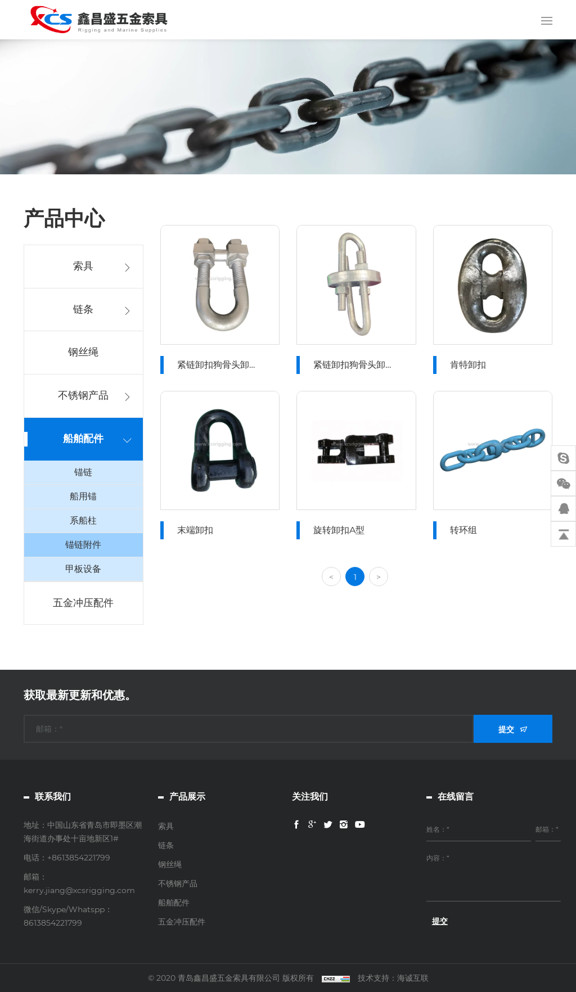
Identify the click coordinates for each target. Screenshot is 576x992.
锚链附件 (83, 544)
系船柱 (82, 520)
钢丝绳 (83, 352)
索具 (83, 266)
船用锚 (82, 496)
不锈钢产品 (82, 395)
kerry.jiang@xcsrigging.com (79, 890)
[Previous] (331, 593)
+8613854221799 (78, 858)
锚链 (83, 472)
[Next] (379, 593)
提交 (506, 729)
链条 (83, 309)
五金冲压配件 (82, 603)
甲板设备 (83, 568)
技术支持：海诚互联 (393, 978)
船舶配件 (82, 438)
